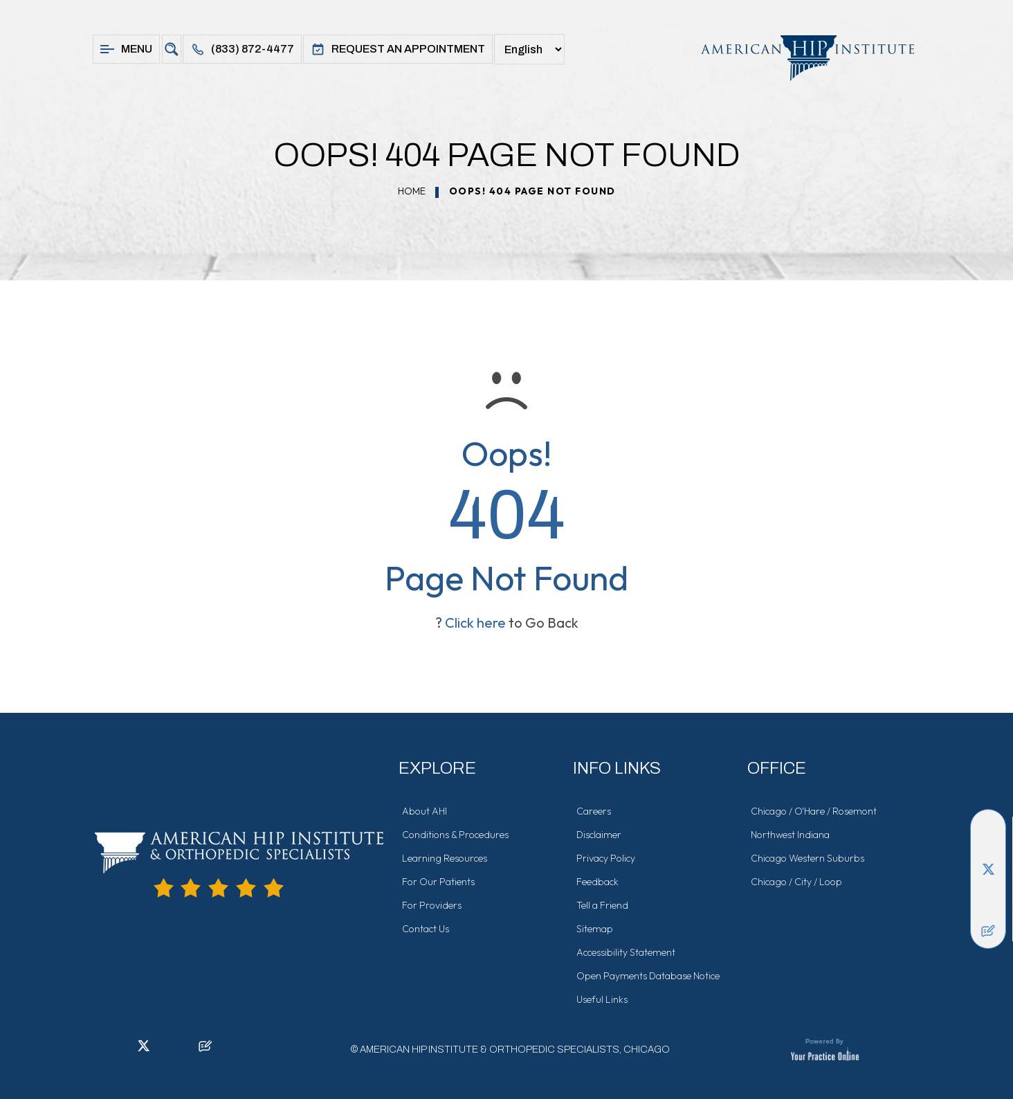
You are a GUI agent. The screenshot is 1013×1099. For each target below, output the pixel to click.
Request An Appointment (398, 49)
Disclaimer (598, 834)
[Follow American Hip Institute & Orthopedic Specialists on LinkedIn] (988, 847)
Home (412, 191)
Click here (475, 622)
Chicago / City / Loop (796, 881)
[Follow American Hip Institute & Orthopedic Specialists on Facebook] (988, 827)
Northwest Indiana (790, 834)
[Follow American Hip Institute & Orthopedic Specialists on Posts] (988, 930)
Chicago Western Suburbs (807, 858)
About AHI (424, 811)
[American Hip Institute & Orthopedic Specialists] (800, 58)
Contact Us (425, 929)
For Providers (432, 905)
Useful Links (602, 999)
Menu (126, 49)
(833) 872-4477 (242, 49)
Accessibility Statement (625, 952)
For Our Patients (438, 881)
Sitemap (594, 929)
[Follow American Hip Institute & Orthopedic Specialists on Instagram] (988, 889)
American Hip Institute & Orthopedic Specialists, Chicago (515, 1049)
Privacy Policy (605, 858)
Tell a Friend (602, 905)
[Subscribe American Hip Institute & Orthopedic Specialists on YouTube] (988, 910)
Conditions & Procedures (455, 834)
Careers (593, 811)
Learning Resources (444, 858)
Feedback (597, 881)
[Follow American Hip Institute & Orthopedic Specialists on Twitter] (988, 868)
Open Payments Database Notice (648, 976)
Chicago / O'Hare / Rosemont (814, 811)
